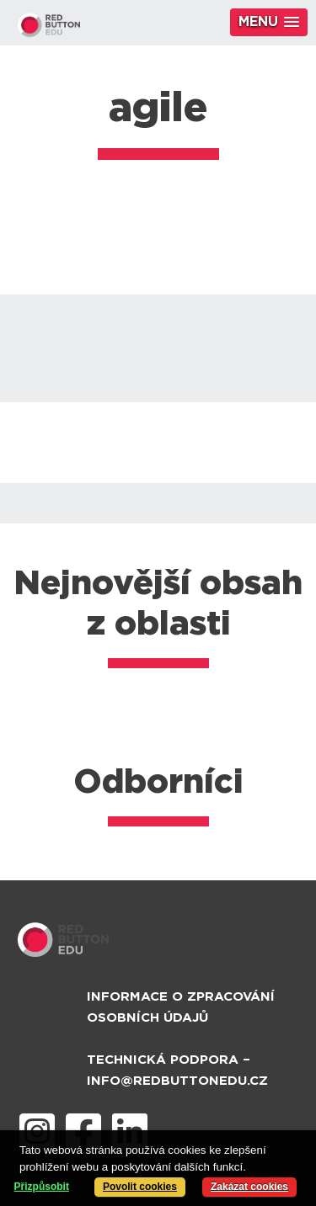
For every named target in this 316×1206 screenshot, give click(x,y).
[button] (269, 22)
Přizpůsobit (41, 1187)
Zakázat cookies (249, 1187)
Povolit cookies (140, 1187)
